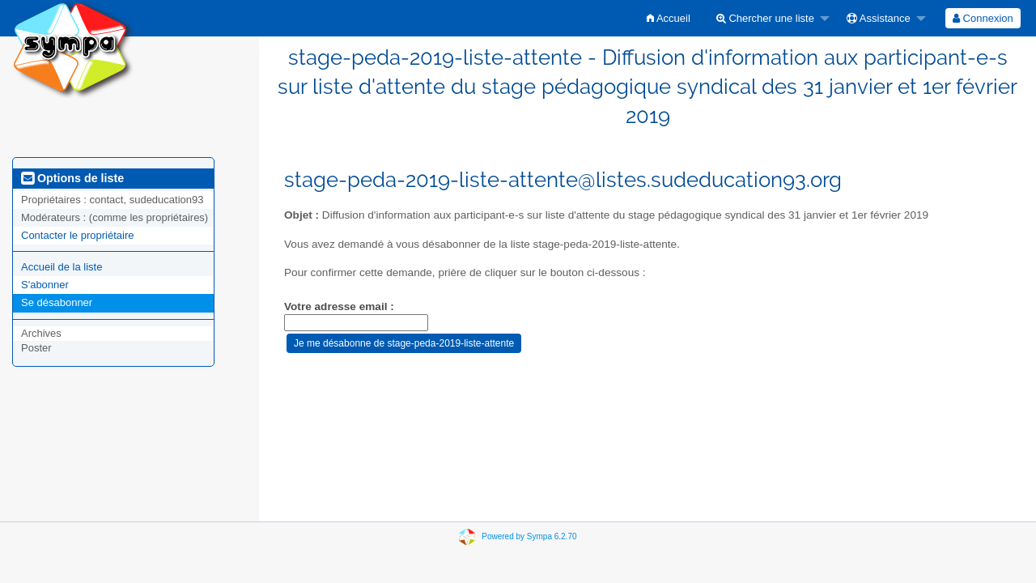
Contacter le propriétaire (77, 235)
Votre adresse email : (339, 306)
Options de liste (72, 178)
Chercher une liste (765, 18)
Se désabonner (56, 302)
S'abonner (45, 285)
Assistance (879, 18)
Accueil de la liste (61, 267)
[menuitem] (668, 18)
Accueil (668, 18)
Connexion (983, 18)
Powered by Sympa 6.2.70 (529, 535)
